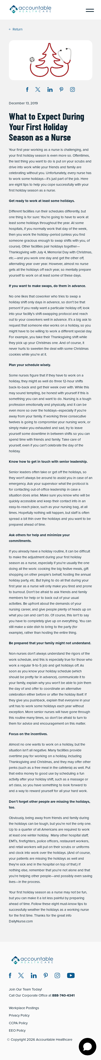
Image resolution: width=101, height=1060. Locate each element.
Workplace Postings (24, 1007)
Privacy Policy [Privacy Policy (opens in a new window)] (19, 1015)
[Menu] (88, 10)
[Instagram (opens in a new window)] (72, 90)
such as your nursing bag (59, 506)
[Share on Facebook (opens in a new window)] (27, 90)
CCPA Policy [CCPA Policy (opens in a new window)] (18, 1023)
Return (15, 29)
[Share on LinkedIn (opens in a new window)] (50, 90)
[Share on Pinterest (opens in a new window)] (61, 90)
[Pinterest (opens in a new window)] (46, 976)
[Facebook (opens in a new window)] (10, 976)
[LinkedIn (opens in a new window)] (34, 976)
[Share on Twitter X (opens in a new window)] (37, 90)
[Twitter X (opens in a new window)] (21, 976)
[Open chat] (87, 1046)
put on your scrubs (70, 161)
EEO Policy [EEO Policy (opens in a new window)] (17, 1030)
